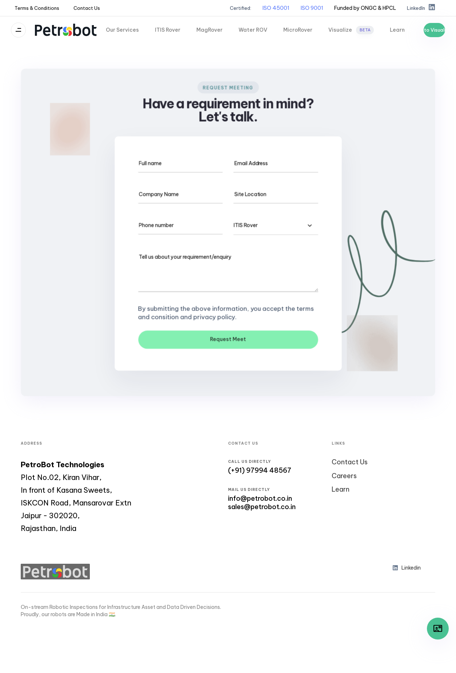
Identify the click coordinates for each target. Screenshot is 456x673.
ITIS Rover (167, 30)
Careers (344, 476)
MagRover (209, 30)
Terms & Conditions (37, 8)
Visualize (351, 30)
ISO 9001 (311, 7)
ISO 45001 (275, 7)
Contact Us (86, 8)
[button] (365, 8)
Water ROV (253, 30)
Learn (397, 30)
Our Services (122, 30)
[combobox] (275, 225)
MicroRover (297, 30)
